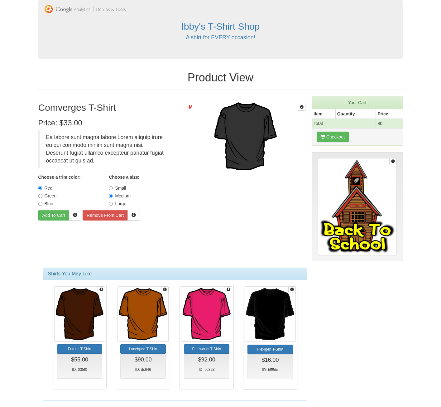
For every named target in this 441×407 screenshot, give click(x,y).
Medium (120, 195)
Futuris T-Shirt (79, 349)
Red (45, 188)
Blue (45, 203)
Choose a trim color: (59, 177)
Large (117, 203)
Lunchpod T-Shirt (143, 349)
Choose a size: (124, 177)
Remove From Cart (105, 215)
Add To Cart (53, 215)
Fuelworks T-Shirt (206, 349)
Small (117, 188)
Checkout (333, 136)
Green (47, 195)
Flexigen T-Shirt (270, 349)
